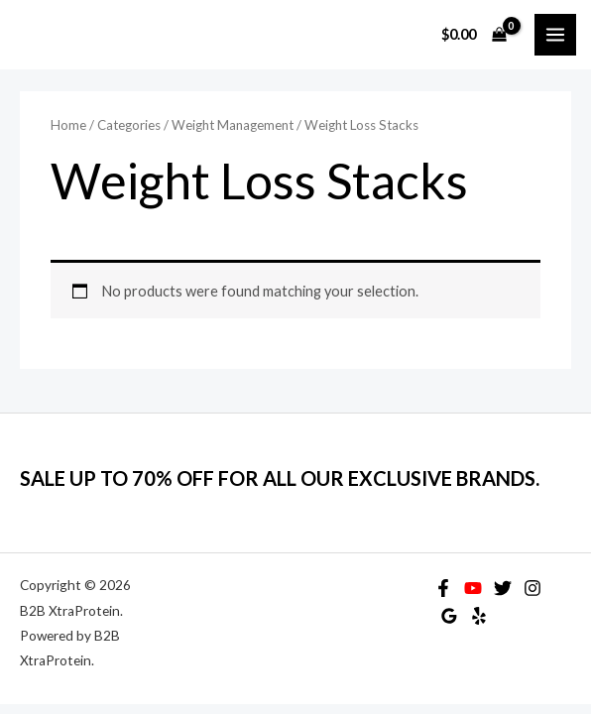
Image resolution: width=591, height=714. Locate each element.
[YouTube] (473, 588)
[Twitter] (503, 588)
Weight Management (233, 125)
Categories (129, 125)
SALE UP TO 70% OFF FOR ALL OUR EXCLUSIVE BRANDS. (279, 478)
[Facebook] (443, 588)
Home (68, 125)
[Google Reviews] (449, 616)
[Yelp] (479, 616)
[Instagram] (532, 588)
